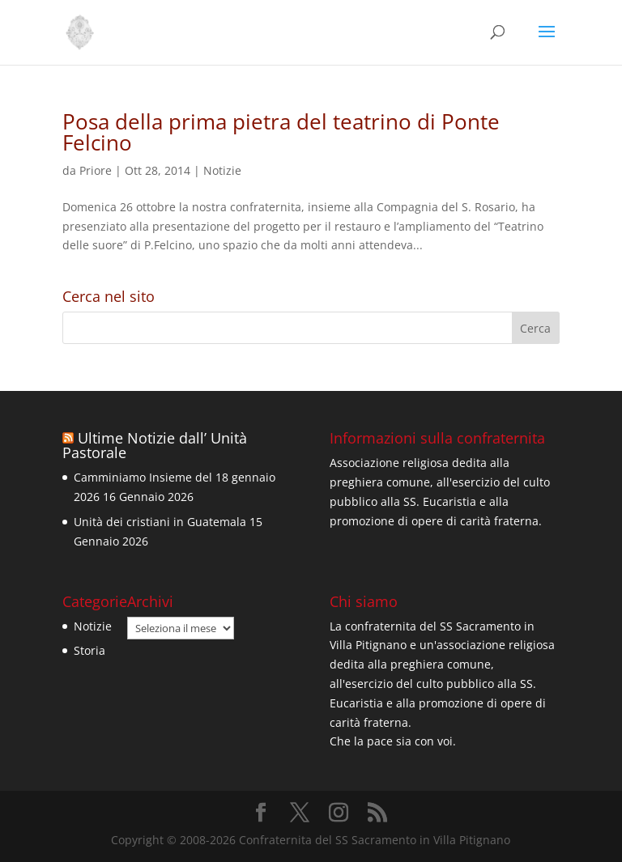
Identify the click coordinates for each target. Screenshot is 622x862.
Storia (89, 650)
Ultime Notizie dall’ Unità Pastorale (154, 445)
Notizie (222, 170)
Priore (95, 170)
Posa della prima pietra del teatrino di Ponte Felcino (281, 132)
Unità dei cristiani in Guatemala (160, 521)
